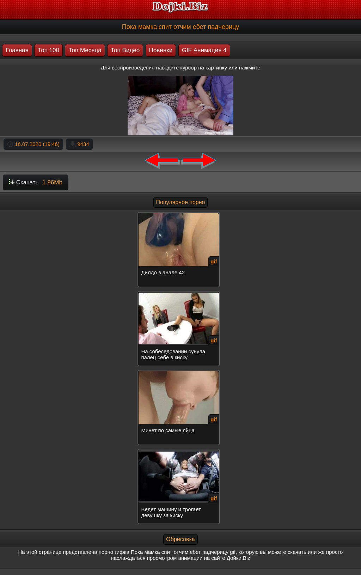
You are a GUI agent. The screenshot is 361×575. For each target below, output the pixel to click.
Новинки (161, 50)
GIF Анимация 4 (204, 50)
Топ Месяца (84, 50)
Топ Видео (125, 50)
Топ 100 (48, 50)
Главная (17, 50)
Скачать (35, 182)
